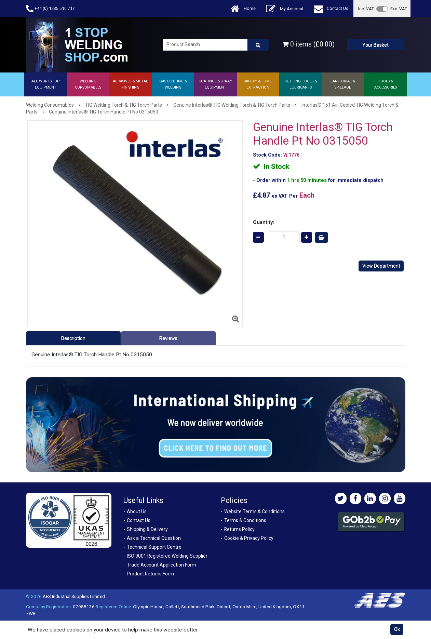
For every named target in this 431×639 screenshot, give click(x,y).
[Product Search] (258, 45)
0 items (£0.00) (308, 44)
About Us (137, 511)
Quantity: (263, 222)
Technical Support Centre (154, 547)
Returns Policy (239, 529)
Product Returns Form (150, 573)
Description (73, 338)
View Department (381, 265)
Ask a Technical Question (154, 538)
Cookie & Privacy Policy (248, 538)
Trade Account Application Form (161, 565)
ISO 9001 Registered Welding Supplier (167, 556)
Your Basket (375, 45)
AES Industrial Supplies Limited (74, 596)
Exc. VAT (398, 8)
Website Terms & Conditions (254, 511)
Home (243, 8)
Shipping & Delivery (147, 529)
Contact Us (331, 8)
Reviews (168, 338)
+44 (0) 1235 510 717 (50, 8)
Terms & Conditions (245, 520)
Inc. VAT (366, 8)
